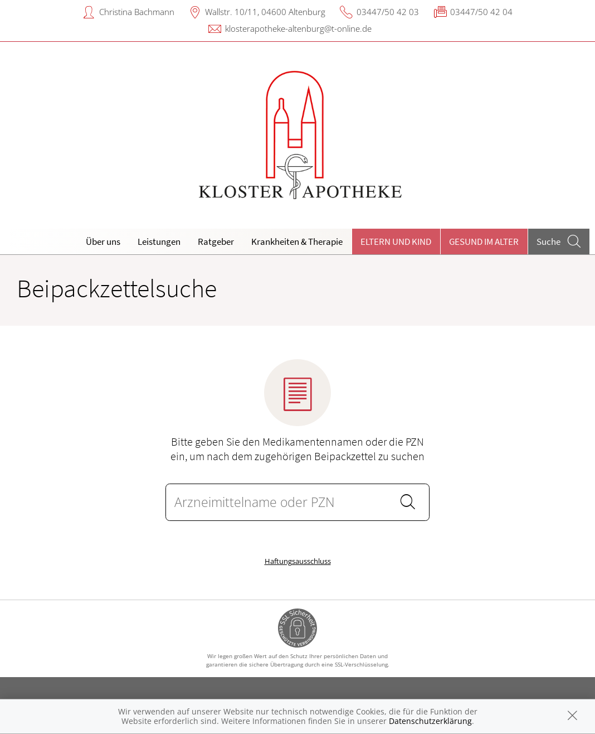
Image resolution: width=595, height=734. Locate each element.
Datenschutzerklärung (430, 721)
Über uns (103, 241)
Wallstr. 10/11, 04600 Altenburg (265, 11)
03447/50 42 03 (388, 11)
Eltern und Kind (395, 241)
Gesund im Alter (484, 241)
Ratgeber (216, 241)
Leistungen (159, 241)
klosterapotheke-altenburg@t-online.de (298, 28)
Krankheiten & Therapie (297, 241)
